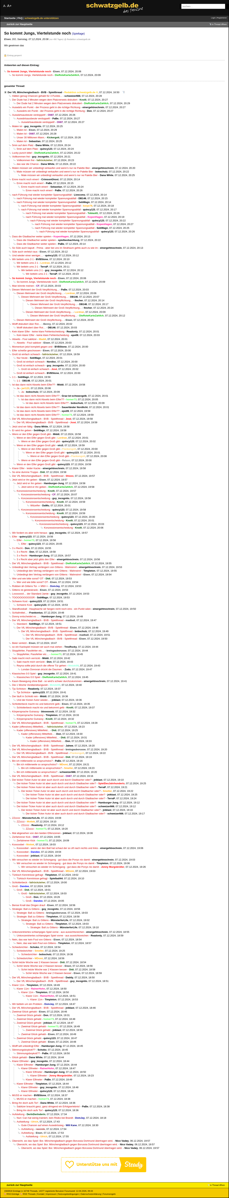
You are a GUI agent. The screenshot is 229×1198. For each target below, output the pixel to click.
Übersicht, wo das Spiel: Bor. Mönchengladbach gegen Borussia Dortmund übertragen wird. (62, 1140)
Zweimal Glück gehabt (24, 1011)
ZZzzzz (16, 817)
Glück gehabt (19, 1057)
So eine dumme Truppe (25, 472)
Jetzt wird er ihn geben (24, 479)
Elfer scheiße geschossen (26, 350)
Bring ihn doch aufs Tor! (25, 1102)
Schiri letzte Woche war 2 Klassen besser (35, 962)
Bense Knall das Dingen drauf (28, 905)
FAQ (20, 18)
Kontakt (40, 1194)
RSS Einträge (11, 1194)
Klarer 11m (18, 985)
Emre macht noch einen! (25, 179)
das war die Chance (28, 164)
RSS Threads (27, 1194)
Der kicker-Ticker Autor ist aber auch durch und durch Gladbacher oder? (51, 779)
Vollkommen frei (21, 156)
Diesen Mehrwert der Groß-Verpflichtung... (35, 289)
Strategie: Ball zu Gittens (25, 909)
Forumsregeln (109, 1194)
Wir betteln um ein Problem (27, 1004)
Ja (18, 388)
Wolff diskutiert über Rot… (26, 324)
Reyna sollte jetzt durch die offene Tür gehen (41, 665)
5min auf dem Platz (22, 145)
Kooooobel (18, 844)
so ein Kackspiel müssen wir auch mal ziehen (37, 646)
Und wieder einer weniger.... (27, 255)
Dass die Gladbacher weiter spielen (31, 236)
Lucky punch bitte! (22, 152)
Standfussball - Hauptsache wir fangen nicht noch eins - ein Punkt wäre (51, 608)
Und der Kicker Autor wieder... (33, 700)
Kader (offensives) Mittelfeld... (28, 726)
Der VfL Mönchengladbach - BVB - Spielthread (35, 92)
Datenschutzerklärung (91, 1194)
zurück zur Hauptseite (19, 24)
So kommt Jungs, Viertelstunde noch (32, 75)
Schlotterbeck (19, 882)
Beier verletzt (19, 643)
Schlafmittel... (19, 612)
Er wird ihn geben (21, 430)
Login (213, 18)
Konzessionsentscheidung (31, 490)
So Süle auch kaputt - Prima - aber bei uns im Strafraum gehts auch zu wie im (55, 247)
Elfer (14, 536)
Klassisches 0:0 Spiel (24, 673)
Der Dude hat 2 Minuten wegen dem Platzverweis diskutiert (44, 99)
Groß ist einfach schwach (26, 354)
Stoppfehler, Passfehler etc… (28, 650)
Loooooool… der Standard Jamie (30, 593)
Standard (22, 623)
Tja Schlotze (19, 688)
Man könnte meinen (23, 285)
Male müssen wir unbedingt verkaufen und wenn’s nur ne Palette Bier (55, 171)
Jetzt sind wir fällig (22, 426)
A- (4, 6)
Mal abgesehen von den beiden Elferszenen (36, 833)
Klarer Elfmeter (20, 1061)
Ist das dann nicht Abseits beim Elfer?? (33, 384)
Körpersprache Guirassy (25, 711)
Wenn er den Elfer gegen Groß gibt (31, 434)
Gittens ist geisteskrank (25, 589)
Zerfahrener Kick (21, 836)
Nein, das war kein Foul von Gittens (31, 939)
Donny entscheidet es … (25, 616)
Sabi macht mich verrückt (26, 658)
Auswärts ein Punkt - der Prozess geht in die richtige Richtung (46, 107)
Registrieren (222, 18)
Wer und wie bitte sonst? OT (27, 578)
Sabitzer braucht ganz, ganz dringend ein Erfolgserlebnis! (48, 1106)
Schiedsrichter (20, 947)
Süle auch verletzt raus (25, 251)
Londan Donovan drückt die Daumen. (41, 669)
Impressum (51, 1194)
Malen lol (17, 126)
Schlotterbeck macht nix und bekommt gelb (36, 703)
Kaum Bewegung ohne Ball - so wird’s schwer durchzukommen (47, 681)
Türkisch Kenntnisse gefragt (27, 874)
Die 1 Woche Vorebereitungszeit (30, 685)
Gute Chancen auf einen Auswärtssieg (42, 1125)
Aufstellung (18, 1114)
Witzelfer (35, 505)
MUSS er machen (22, 1095)
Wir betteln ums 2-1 (23, 259)
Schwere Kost (19, 601)
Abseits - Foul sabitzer (24, 339)
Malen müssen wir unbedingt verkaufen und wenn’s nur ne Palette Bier (51, 168)
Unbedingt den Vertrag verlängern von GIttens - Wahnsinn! (44, 567)
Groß (15, 886)
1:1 (14, 377)
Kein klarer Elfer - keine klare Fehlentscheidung (38, 331)
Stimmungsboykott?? (23, 1049)
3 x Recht (17, 548)
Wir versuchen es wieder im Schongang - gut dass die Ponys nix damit (51, 859)
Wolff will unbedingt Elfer (25, 1046)
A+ (9, 6)
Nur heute (22, 357)
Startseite (10, 18)
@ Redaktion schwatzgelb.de (77, 39)
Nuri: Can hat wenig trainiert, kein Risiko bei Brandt (45, 1117)
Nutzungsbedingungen (68, 1194)
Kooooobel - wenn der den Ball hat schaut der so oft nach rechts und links (57, 848)
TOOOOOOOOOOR (23, 597)
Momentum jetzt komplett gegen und (32, 346)
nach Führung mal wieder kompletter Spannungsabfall (42, 194)
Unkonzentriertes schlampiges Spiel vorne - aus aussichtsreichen (48, 932)
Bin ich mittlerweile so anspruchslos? (32, 760)
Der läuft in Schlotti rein (25, 696)
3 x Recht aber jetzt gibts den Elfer (36, 559)
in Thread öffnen (219, 24)
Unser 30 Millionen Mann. (31, 137)
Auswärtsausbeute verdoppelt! (29, 114)
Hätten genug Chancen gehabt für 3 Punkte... (37, 95)
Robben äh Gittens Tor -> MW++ (30, 586)
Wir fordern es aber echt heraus (29, 532)
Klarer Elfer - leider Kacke (26, 468)
